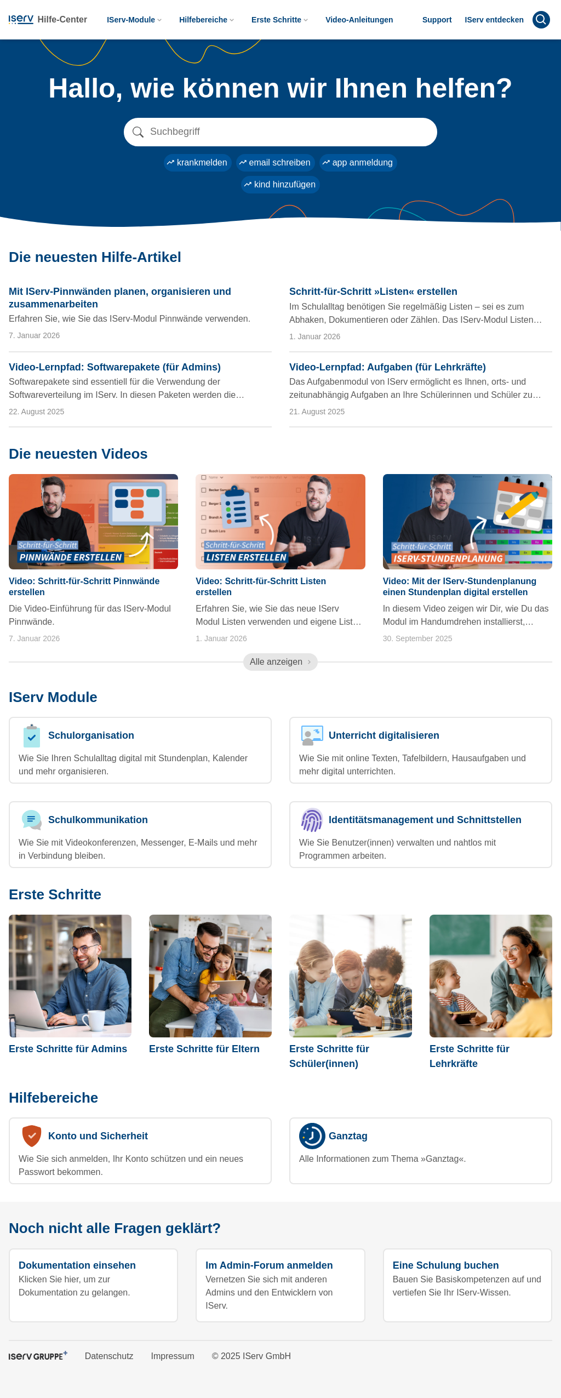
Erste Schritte (280, 20)
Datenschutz (109, 1356)
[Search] (280, 132)
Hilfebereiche (207, 20)
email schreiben (274, 162)
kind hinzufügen (279, 184)
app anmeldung (357, 162)
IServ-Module (135, 20)
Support (437, 19)
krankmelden (196, 162)
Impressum (172, 1356)
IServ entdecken (494, 19)
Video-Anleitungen (359, 19)
